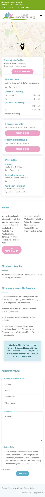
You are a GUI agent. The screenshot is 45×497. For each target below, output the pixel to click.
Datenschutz (26, 493)
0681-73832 (13, 87)
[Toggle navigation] (41, 15)
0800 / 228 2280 (16, 191)
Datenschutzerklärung (26, 452)
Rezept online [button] (22, 133)
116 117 (10, 181)
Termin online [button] (22, 149)
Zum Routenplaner (22, 72)
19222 (17, 171)
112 (8, 170)
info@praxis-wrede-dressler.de (12, 2)
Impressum (38, 493)
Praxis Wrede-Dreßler (27, 488)
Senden (22, 473)
